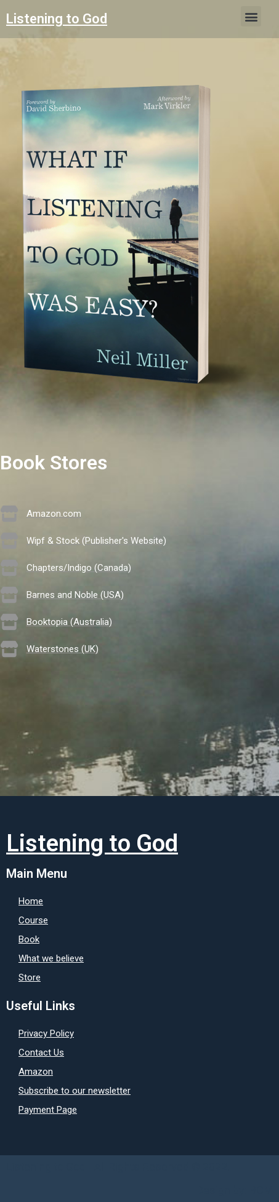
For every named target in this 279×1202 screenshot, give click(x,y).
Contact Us (41, 1052)
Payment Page (47, 1109)
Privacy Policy (46, 1033)
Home (30, 901)
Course (33, 920)
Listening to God (56, 18)
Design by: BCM (234, 1190)
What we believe (51, 958)
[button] (251, 16)
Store (29, 977)
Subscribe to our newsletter (74, 1090)
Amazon (35, 1071)
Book (28, 939)
